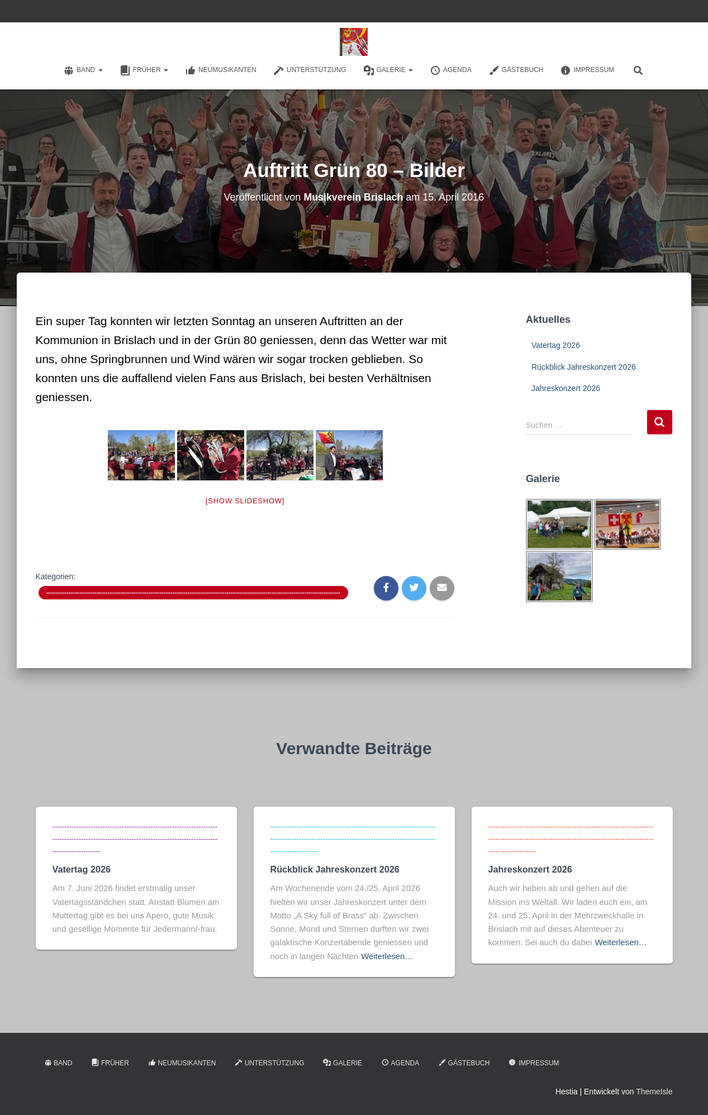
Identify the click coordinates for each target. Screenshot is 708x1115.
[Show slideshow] (245, 501)
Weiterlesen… (387, 954)
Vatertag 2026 (555, 345)
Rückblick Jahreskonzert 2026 (583, 367)
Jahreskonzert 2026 (565, 388)
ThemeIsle (654, 1089)
